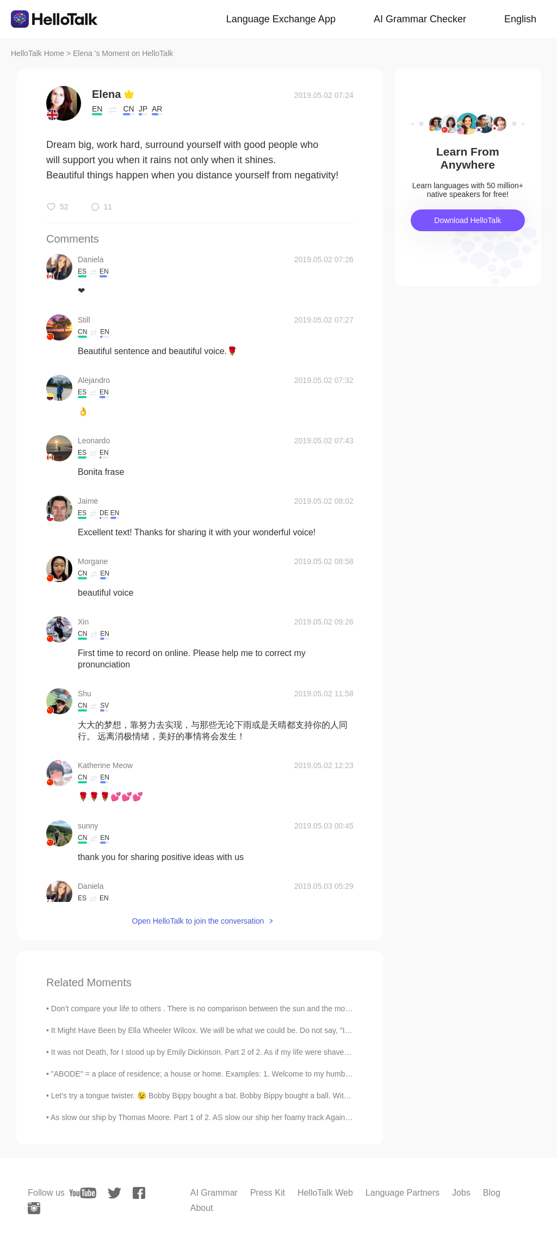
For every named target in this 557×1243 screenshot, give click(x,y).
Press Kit (267, 1192)
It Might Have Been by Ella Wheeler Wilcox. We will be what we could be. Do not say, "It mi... (207, 1030)
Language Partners (403, 1192)
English (520, 19)
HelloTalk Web (325, 1192)
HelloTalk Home (37, 53)
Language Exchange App (281, 19)
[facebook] (139, 1193)
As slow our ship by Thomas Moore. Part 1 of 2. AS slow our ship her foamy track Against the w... (214, 1117)
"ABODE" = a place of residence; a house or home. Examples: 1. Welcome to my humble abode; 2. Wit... (228, 1073)
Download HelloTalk (467, 220)
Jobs (461, 1192)
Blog (491, 1192)
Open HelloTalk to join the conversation (198, 921)
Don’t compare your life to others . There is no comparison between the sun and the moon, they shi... (221, 1008)
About (201, 1208)
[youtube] (82, 1193)
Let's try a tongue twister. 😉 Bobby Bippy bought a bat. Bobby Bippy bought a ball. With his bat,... (216, 1095)
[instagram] (34, 1208)
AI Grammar (214, 1192)
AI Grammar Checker (420, 19)
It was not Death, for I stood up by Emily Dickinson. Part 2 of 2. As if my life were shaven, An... (209, 1052)
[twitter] (114, 1193)
